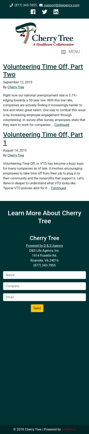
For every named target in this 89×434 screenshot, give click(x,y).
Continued (61, 125)
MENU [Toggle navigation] (70, 52)
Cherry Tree (16, 87)
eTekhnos (69, 429)
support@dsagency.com (59, 5)
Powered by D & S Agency (44, 246)
